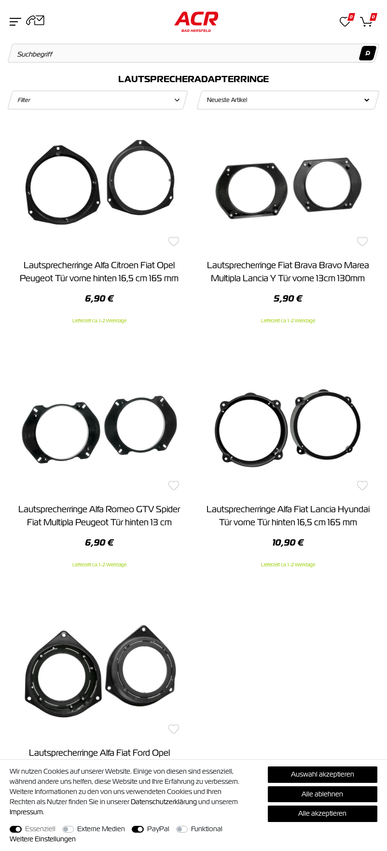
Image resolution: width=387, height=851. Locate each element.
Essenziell (40, 828)
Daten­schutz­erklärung (164, 801)
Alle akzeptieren (322, 813)
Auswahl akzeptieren (322, 774)
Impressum (26, 812)
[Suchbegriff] (193, 53)
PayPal (158, 828)
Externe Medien (101, 828)
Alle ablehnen (322, 794)
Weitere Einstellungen (43, 839)
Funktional (206, 828)
